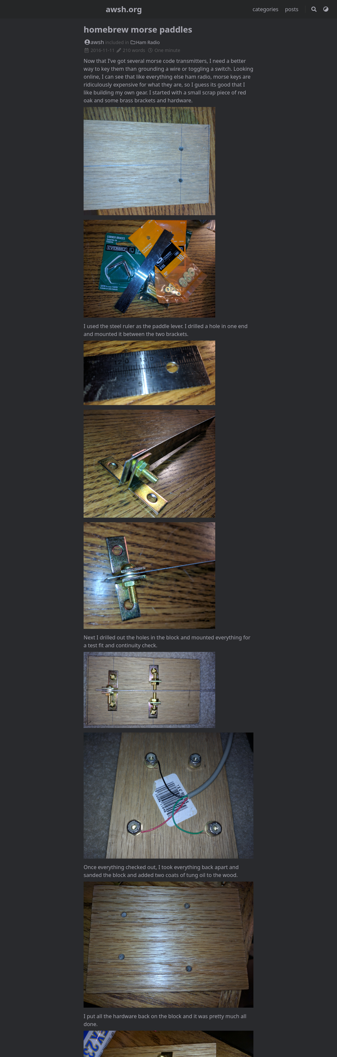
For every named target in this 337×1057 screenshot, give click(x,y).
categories (266, 9)
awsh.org (124, 9)
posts (292, 9)
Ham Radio (145, 42)
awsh (94, 42)
